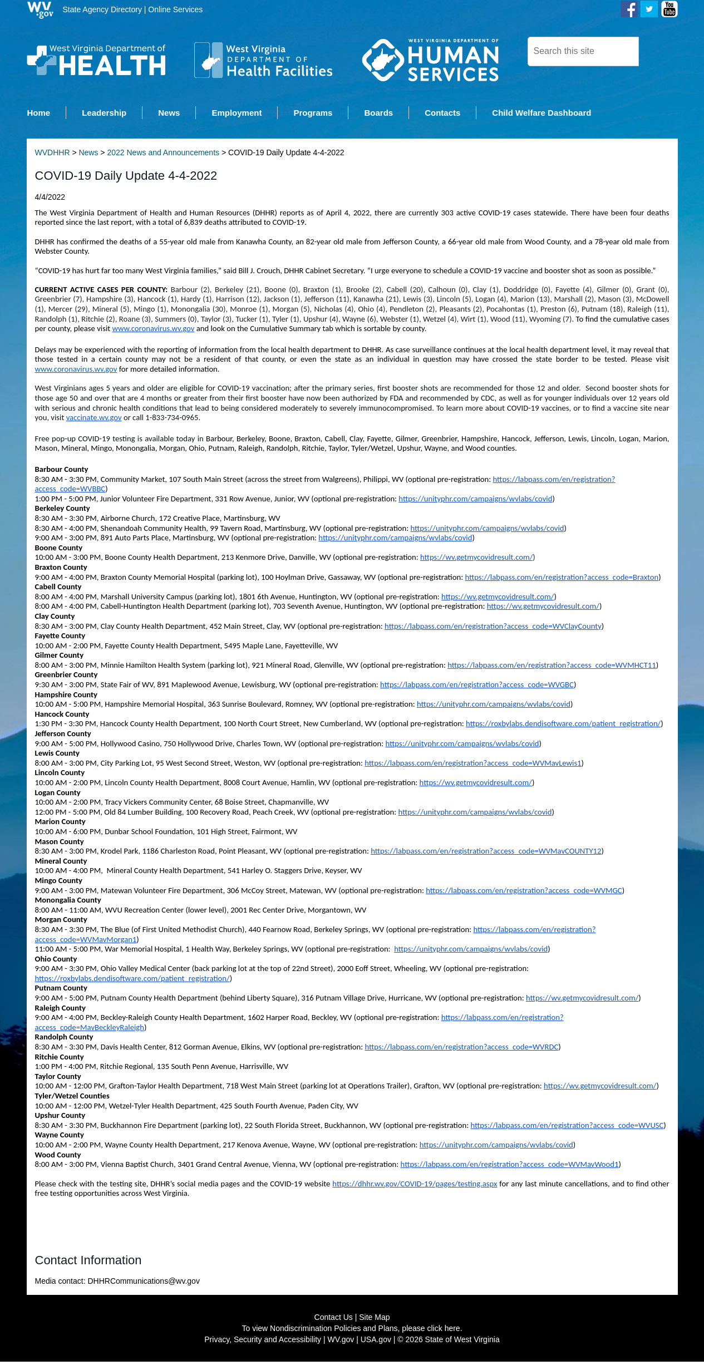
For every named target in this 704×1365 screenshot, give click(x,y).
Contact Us (333, 1320)
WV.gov (341, 1342)
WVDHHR (52, 155)
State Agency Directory (102, 9)
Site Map (374, 1320)
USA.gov (376, 1342)
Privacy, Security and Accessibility (262, 1342)
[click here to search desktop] (658, 51)
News (88, 155)
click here (443, 1331)
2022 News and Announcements (163, 155)
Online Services (175, 9)
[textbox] (583, 51)
